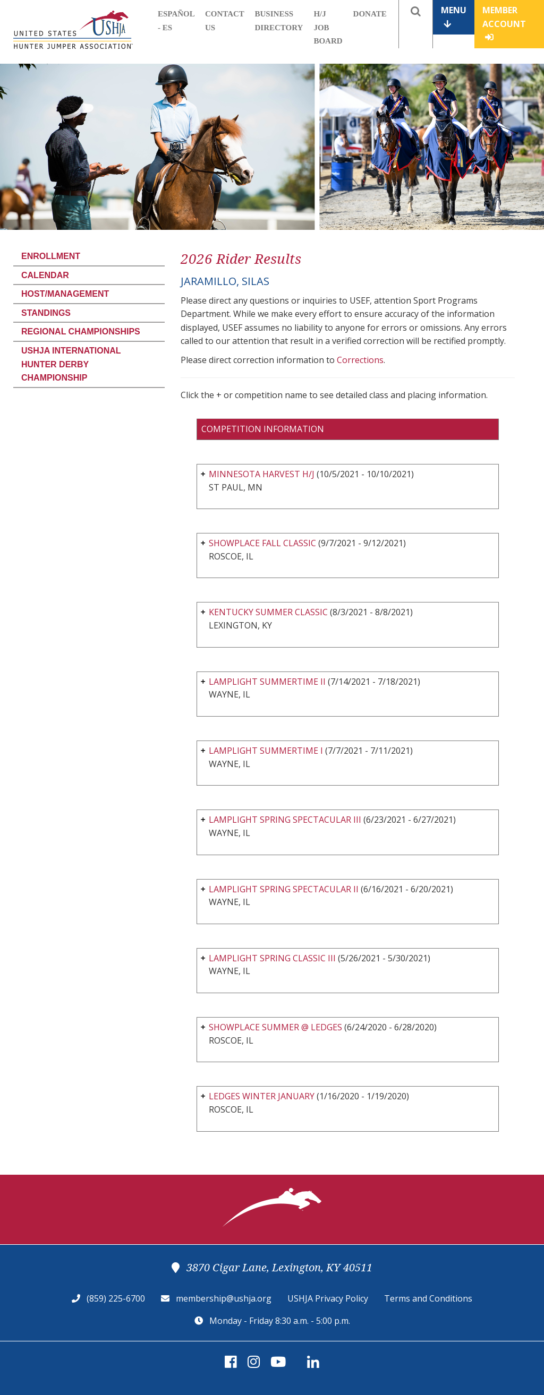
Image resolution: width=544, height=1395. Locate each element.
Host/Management (65, 293)
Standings (46, 312)
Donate (370, 14)
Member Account (504, 22)
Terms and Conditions (428, 1298)
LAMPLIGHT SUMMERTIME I (266, 750)
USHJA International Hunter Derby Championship (71, 364)
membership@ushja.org (223, 1298)
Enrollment (50, 256)
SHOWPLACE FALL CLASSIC (262, 543)
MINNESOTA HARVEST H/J (261, 474)
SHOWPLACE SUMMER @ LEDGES (275, 1027)
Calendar (45, 275)
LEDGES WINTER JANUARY (261, 1096)
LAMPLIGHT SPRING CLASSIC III (272, 958)
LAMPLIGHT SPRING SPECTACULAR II (284, 889)
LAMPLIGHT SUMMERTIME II (267, 681)
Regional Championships (80, 331)
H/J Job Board (327, 27)
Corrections (360, 360)
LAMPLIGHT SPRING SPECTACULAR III (285, 819)
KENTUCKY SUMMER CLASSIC (268, 612)
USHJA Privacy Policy (327, 1298)
